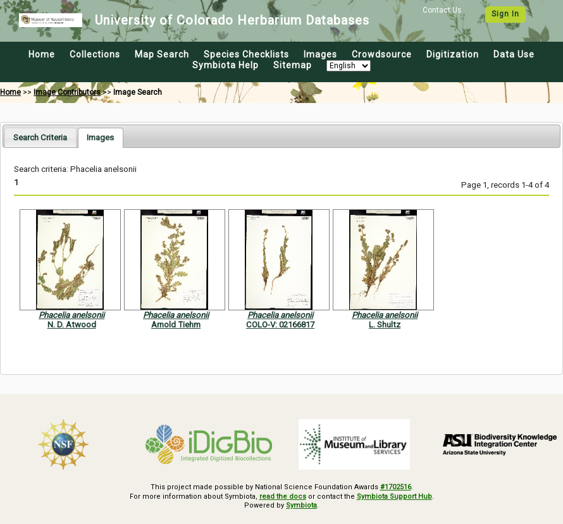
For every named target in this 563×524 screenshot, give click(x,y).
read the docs (282, 496)
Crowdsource (382, 54)
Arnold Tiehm (176, 324)
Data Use (514, 54)
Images (320, 54)
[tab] (40, 137)
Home (41, 54)
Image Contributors (67, 92)
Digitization (452, 54)
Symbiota (301, 505)
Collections (95, 54)
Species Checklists (246, 54)
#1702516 (395, 487)
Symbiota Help (225, 65)
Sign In (505, 13)
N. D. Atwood (71, 324)
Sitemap (292, 65)
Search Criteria (40, 137)
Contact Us (442, 10)
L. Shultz (384, 324)
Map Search (162, 54)
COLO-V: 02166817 (280, 324)
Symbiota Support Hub (394, 496)
